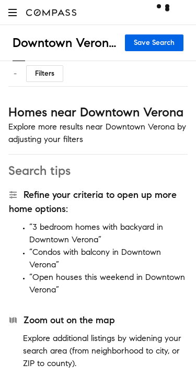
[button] (12, 12)
